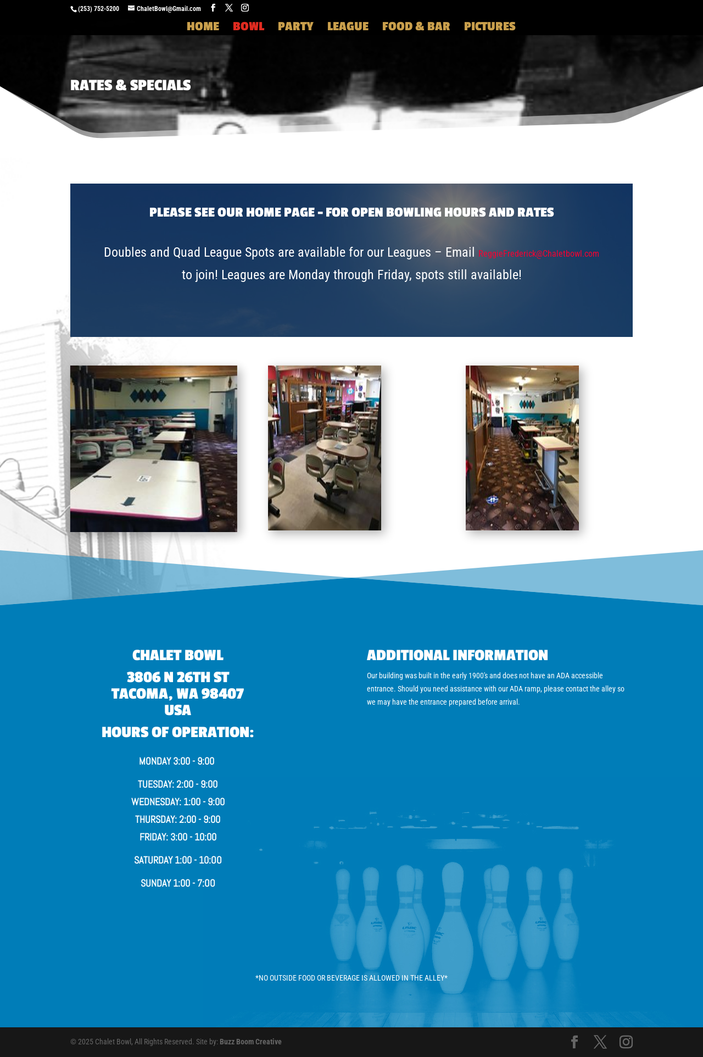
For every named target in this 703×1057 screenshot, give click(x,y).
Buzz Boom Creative (251, 1041)
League (348, 28)
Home (203, 28)
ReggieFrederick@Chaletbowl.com (538, 253)
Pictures (490, 28)
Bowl (248, 28)
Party (296, 28)
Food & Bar (416, 28)
